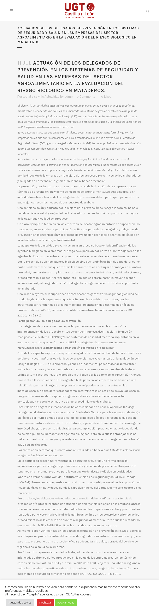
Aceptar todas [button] (65, 602)
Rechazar (45, 602)
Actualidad (52, 96)
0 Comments (86, 96)
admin (69, 96)
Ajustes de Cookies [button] (20, 602)
